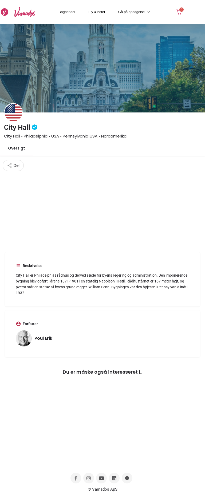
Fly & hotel (96, 12)
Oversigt (16, 148)
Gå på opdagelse (134, 12)
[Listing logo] (13, 112)
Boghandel (66, 12)
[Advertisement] (102, 211)
